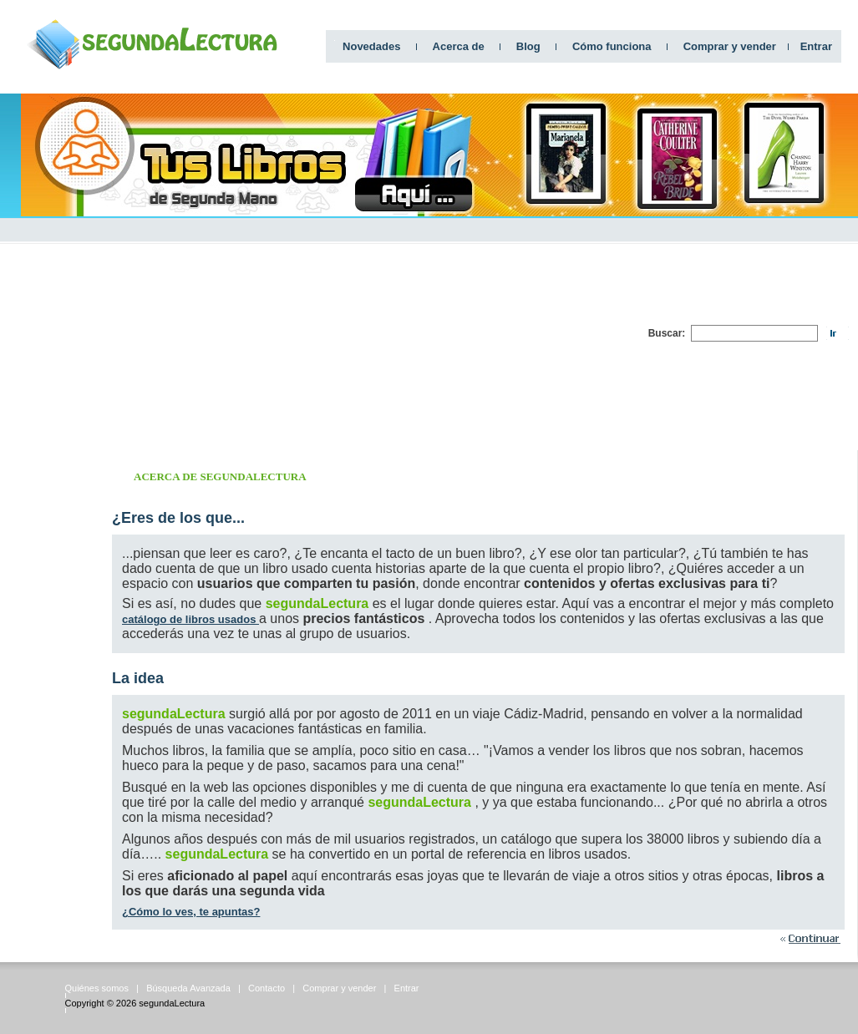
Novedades (371, 46)
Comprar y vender (729, 46)
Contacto (266, 988)
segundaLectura (172, 1003)
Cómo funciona (612, 46)
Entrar (816, 46)
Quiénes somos (97, 988)
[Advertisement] (452, 333)
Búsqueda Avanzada (188, 988)
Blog (528, 46)
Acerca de (459, 46)
